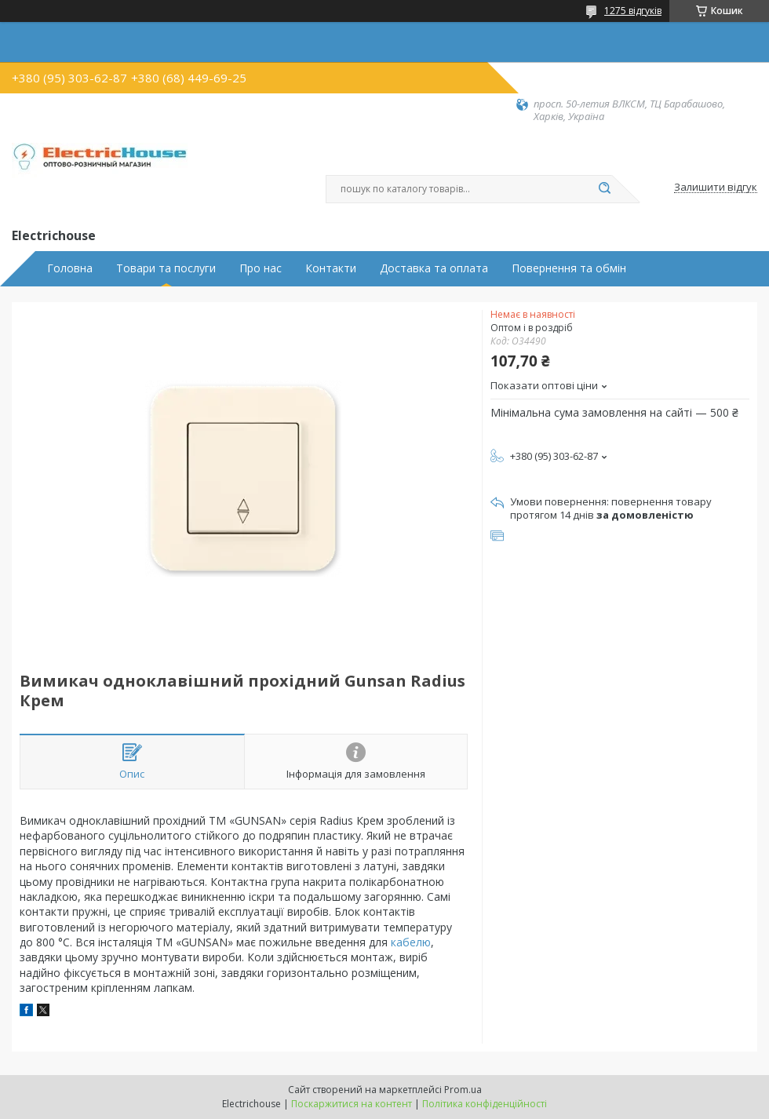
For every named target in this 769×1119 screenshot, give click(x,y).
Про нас (260, 268)
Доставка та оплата (434, 268)
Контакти (330, 268)
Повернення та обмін (569, 268)
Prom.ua (463, 1089)
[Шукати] (604, 189)
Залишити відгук (715, 187)
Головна (70, 268)
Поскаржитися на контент (351, 1103)
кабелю (411, 942)
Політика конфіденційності (484, 1103)
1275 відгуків (632, 10)
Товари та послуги (166, 268)
